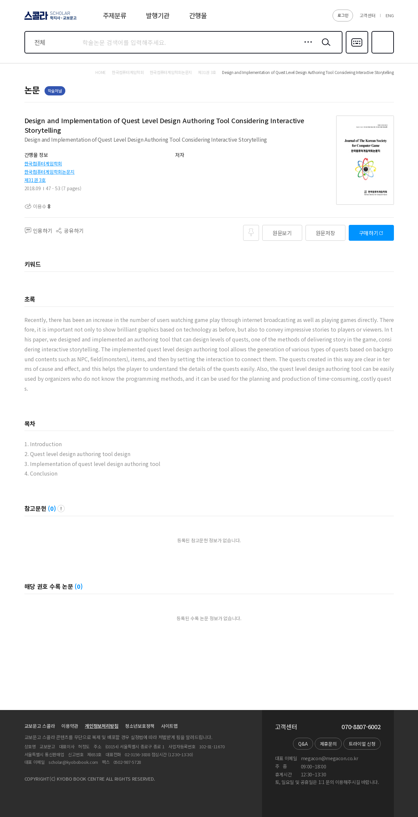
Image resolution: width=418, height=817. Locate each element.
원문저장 (325, 233)
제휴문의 (328, 743)
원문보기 (282, 233)
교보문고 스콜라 (39, 726)
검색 (324, 47)
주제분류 (114, 15)
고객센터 (367, 15)
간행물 (198, 15)
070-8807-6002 (360, 726)
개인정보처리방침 (101, 726)
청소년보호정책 (139, 726)
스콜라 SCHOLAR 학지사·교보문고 (49, 19)
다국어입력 (357, 52)
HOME (100, 72)
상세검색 (306, 47)
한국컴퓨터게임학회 (43, 163)
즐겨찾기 (382, 52)
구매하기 (368, 233)
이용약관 (69, 726)
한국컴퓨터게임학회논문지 (49, 171)
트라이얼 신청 (362, 743)
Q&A (302, 743)
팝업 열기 (61, 508)
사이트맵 (169, 726)
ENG (390, 15)
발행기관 (157, 15)
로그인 (343, 15)
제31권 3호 (35, 180)
